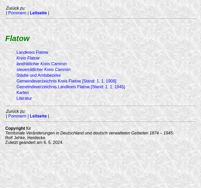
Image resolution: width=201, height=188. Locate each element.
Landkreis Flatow (32, 52)
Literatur (24, 98)
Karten (22, 92)
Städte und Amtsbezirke (38, 75)
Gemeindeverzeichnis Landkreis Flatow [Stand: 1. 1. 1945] (70, 87)
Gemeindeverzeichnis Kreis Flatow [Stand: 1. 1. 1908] (66, 81)
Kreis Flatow (28, 58)
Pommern (17, 13)
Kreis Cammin (41, 64)
